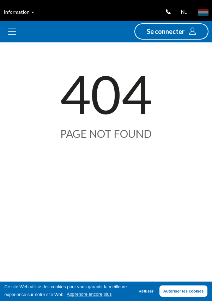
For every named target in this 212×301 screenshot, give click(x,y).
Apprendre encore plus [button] (89, 294)
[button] (171, 31)
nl (184, 12)
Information (19, 12)
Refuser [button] (146, 291)
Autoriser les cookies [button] (183, 291)
